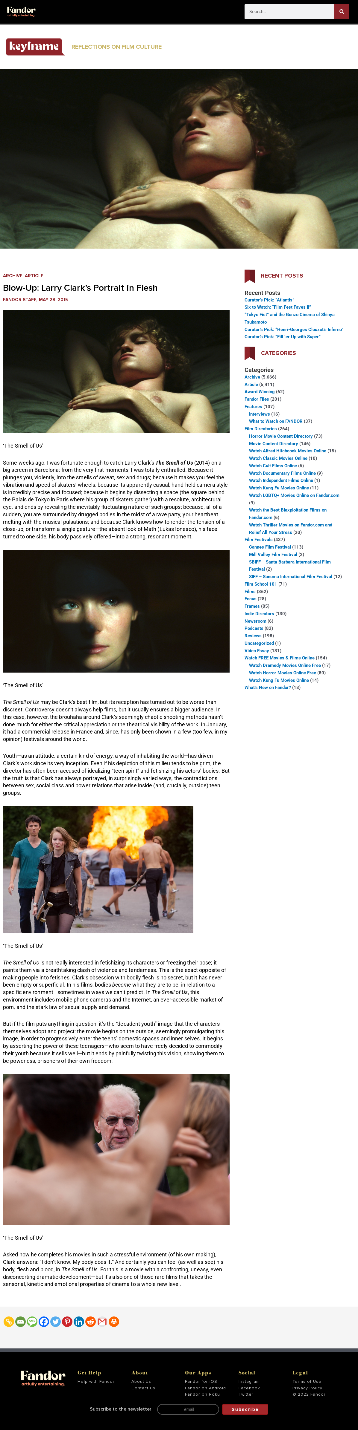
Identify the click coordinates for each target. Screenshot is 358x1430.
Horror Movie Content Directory (281, 436)
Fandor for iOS (201, 1382)
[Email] (20, 1321)
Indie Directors (259, 613)
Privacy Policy (307, 1388)
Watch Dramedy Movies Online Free (285, 665)
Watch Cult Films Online (273, 465)
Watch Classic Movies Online (278, 458)
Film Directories (261, 428)
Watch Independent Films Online (281, 480)
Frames (252, 606)
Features (253, 406)
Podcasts (254, 628)
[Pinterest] (67, 1321)
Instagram (249, 1382)
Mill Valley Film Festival (273, 554)
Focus (251, 598)
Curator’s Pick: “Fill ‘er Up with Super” (283, 336)
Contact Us (143, 1388)
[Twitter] (55, 1321)
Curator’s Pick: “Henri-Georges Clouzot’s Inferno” (294, 329)
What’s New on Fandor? (268, 687)
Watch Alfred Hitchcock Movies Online (287, 451)
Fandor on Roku (202, 1394)
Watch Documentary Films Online (282, 473)
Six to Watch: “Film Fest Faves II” (278, 307)
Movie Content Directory (273, 443)
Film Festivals (259, 539)
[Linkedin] (79, 1321)
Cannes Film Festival (270, 547)
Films (250, 591)
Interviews (259, 414)
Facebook (249, 1388)
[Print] (114, 1321)
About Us (141, 1382)
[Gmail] (102, 1321)
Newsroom (255, 621)
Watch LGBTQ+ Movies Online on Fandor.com (294, 495)
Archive (12, 276)
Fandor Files (257, 399)
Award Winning (260, 391)
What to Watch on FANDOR (276, 421)
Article (34, 276)
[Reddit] (90, 1321)
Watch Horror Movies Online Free (282, 673)
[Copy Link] (9, 1321)
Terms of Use (306, 1382)
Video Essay (257, 650)
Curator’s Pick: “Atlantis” (269, 300)
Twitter (246, 1394)
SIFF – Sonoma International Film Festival (290, 576)
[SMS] (32, 1321)
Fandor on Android (205, 1388)
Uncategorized (259, 643)
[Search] (341, 11)
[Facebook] (44, 1321)
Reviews (253, 636)
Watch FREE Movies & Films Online (280, 658)
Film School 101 (261, 584)
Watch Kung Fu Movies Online (279, 488)
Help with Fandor (96, 1382)
